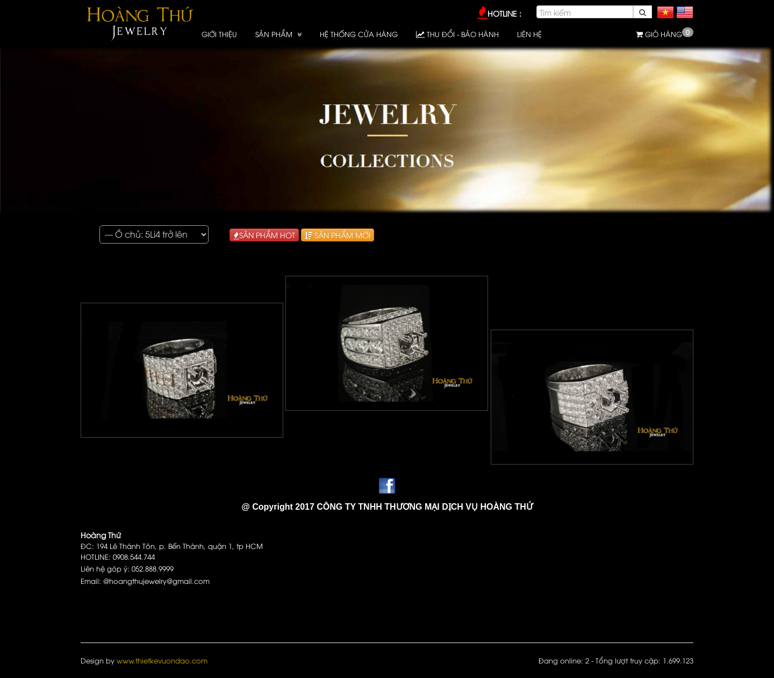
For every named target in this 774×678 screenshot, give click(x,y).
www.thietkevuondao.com (162, 660)
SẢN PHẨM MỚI (337, 235)
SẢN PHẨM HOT (264, 235)
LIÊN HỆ (529, 34)
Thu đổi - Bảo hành (457, 34)
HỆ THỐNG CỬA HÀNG (359, 34)
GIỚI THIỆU (219, 34)
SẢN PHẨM (275, 34)
